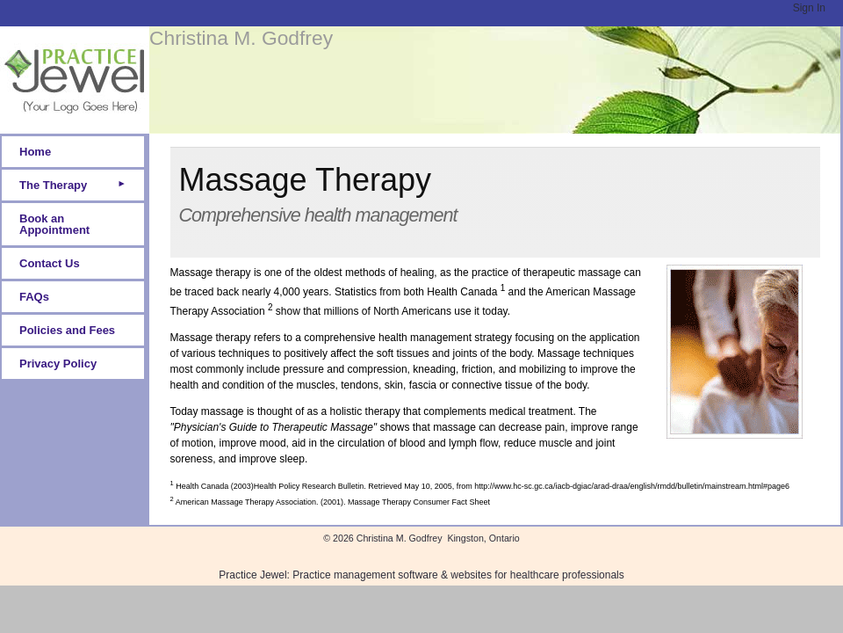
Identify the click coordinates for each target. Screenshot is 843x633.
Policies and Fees (67, 330)
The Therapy (53, 185)
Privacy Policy (58, 363)
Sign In (809, 8)
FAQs (34, 296)
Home (35, 151)
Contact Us (49, 263)
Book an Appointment (54, 224)
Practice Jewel (252, 575)
